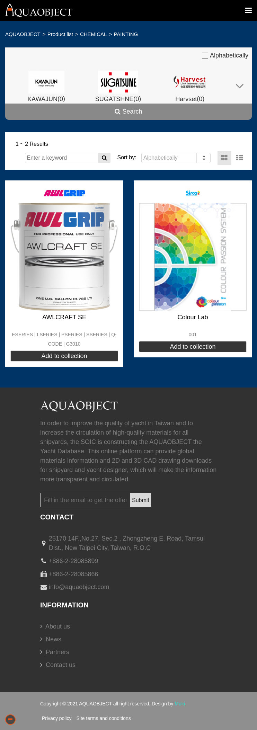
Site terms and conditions (103, 718)
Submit (140, 500)
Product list (60, 34)
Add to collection (64, 356)
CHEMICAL (93, 34)
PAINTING (126, 34)
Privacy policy (57, 718)
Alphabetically (225, 55)
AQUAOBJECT (23, 34)
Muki (180, 703)
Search (128, 111)
